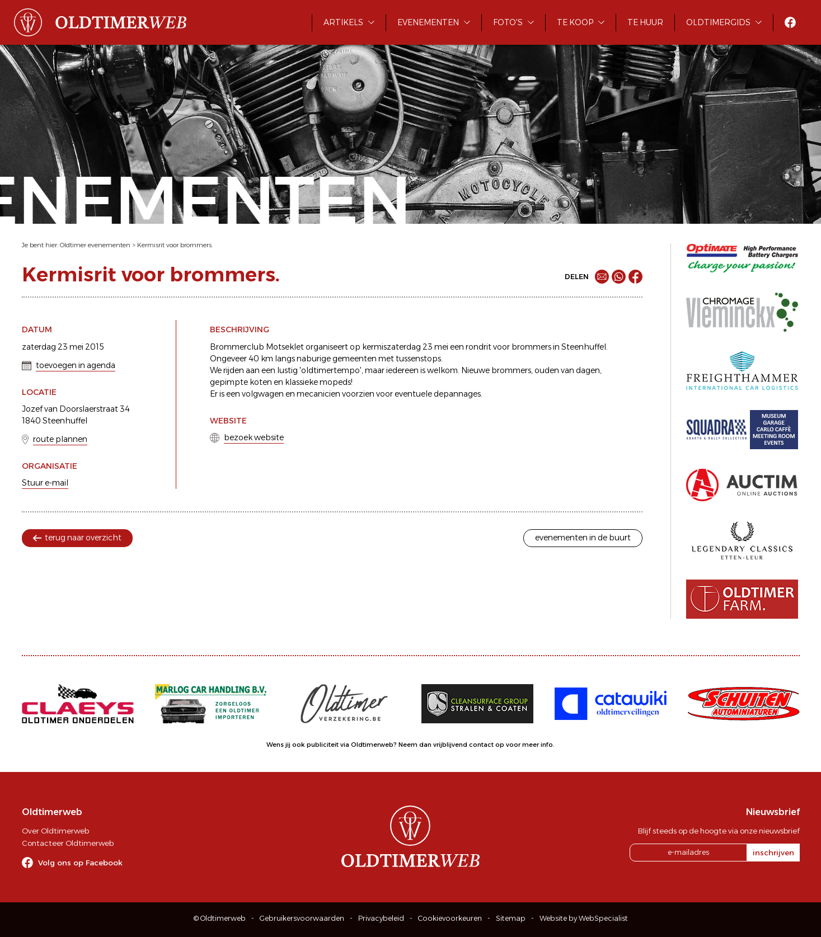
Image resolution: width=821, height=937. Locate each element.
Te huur (645, 22)
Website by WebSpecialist (583, 918)
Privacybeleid (381, 918)
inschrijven (773, 852)
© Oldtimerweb (220, 918)
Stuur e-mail (45, 483)
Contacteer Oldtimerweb (68, 843)
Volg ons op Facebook (80, 862)
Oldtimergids (718, 22)
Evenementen (428, 22)
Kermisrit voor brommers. (175, 245)
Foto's (508, 22)
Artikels (343, 22)
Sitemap (511, 918)
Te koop (575, 22)
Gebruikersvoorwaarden (302, 918)
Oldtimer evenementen (95, 245)
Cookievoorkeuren (450, 918)
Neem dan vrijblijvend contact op (451, 744)
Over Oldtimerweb (55, 830)
